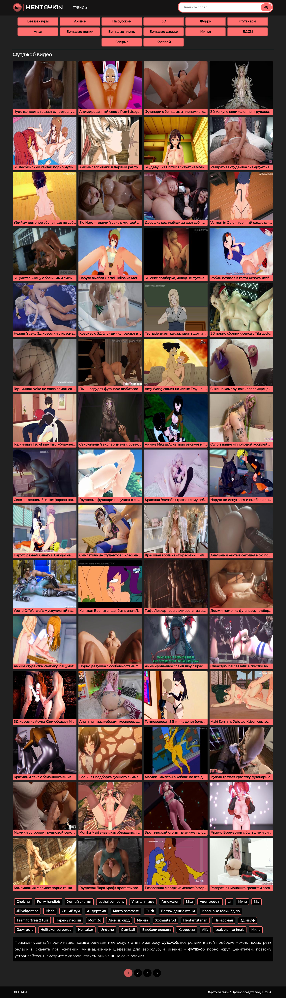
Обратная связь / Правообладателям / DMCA (239, 992)
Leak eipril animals (229, 930)
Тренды (80, 8)
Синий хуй (71, 911)
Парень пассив (68, 920)
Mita (189, 902)
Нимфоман (223, 920)
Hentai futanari (195, 920)
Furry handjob (48, 902)
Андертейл (96, 911)
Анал (38, 32)
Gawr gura (24, 930)
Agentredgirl (210, 902)
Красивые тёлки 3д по (221, 911)
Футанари (247, 21)
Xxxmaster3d (165, 920)
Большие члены (121, 32)
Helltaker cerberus (56, 930)
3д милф (247, 920)
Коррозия (186, 930)
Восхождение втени (178, 911)
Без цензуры (38, 21)
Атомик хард (119, 920)
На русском (121, 21)
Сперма (121, 42)
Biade (50, 911)
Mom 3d (94, 920)
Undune (107, 930)
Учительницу (142, 902)
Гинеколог (170, 902)
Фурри (206, 21)
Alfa (205, 930)
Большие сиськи (163, 32)
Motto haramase (126, 911)
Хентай (20, 992)
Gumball (128, 930)
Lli (229, 902)
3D (163, 21)
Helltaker (85, 930)
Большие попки (80, 32)
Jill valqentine (27, 911)
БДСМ (248, 32)
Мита (242, 902)
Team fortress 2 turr (32, 920)
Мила (255, 930)
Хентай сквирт (79, 902)
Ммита (142, 920)
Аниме (80, 21)
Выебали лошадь (156, 930)
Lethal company (111, 902)
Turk (150, 911)
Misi (256, 902)
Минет (205, 32)
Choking (23, 902)
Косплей (164, 42)
